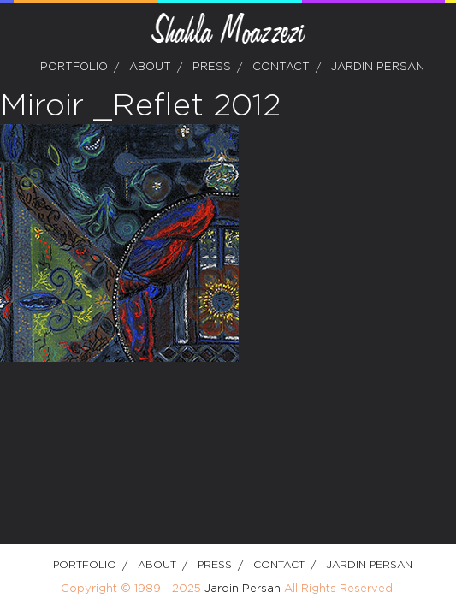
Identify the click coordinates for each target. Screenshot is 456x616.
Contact (281, 67)
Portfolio (74, 67)
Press (211, 67)
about (150, 67)
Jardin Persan (377, 67)
